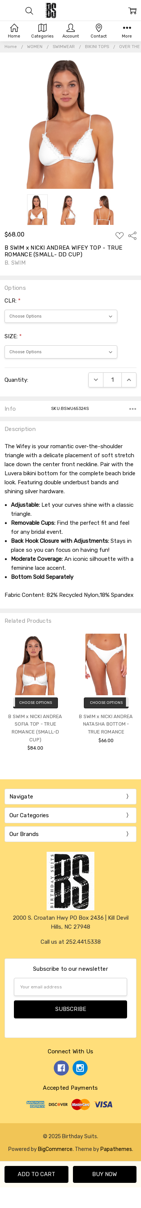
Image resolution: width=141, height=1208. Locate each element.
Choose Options (35, 702)
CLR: (13, 300)
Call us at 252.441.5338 (71, 941)
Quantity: (16, 380)
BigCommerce (55, 1149)
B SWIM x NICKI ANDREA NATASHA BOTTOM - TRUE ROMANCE (106, 724)
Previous (7, 695)
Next (133, 695)
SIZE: (13, 336)
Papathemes (116, 1149)
